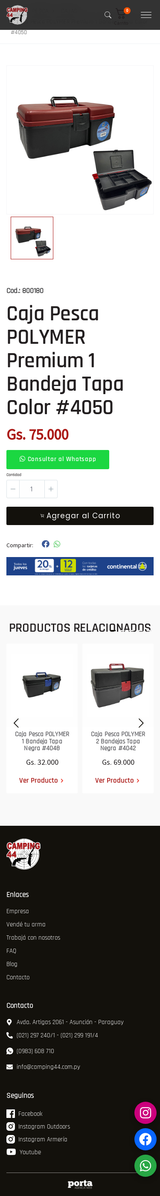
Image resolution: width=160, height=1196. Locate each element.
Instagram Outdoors (38, 1126)
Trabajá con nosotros (33, 938)
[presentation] (13, 722)
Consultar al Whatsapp (58, 459)
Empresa (17, 911)
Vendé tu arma (26, 924)
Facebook (24, 1113)
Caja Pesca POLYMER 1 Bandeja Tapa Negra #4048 (42, 741)
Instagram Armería (36, 1139)
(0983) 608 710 (30, 1051)
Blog (11, 964)
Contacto (17, 977)
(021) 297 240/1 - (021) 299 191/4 (52, 1035)
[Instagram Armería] (145, 1113)
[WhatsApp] (145, 1166)
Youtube (23, 1152)
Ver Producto (38, 780)
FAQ (11, 951)
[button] (124, 17)
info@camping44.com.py (43, 1067)
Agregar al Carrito (80, 516)
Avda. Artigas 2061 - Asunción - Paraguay (65, 1022)
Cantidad (13, 474)
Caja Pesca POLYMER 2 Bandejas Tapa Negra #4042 (118, 741)
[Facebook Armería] (145, 1139)
